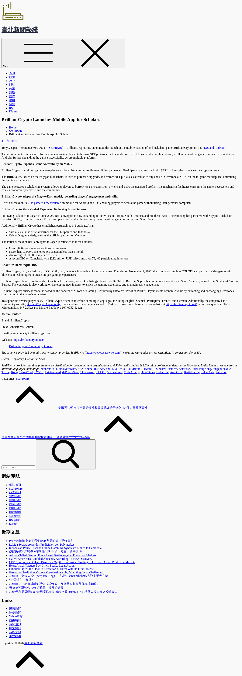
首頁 (12, 73)
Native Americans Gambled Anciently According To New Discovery (50, 558)
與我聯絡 (15, 512)
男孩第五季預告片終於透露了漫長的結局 (36, 587)
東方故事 (15, 636)
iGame (13, 111)
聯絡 (12, 100)
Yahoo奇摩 (16, 616)
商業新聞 (15, 504)
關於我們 (15, 516)
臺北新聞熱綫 (20, 29)
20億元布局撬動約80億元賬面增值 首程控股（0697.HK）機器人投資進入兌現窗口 (63, 591)
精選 (12, 77)
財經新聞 (15, 508)
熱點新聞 (15, 496)
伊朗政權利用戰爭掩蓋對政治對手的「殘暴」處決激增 (45, 551)
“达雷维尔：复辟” (21, 580)
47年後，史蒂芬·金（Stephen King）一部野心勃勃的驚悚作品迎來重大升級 (58, 576)
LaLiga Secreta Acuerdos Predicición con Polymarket (41, 544)
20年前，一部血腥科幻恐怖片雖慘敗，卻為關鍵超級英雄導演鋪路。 (54, 583)
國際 (12, 96)
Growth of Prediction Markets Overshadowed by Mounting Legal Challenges (56, 572)
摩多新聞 (15, 612)
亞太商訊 (15, 492)
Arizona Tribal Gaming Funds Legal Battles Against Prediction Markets (52, 555)
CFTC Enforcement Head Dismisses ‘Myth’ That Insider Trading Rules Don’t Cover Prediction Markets (72, 562)
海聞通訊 (15, 624)
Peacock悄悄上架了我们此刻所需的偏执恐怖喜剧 (41, 540)
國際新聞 (15, 500)
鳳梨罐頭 (15, 628)
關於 (12, 104)
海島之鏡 (15, 632)
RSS (11, 108)
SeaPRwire (22, 378)
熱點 (12, 92)
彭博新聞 (15, 608)
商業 (12, 88)
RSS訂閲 (14, 520)
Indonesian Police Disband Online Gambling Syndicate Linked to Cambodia (55, 548)
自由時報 (15, 620)
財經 (12, 84)
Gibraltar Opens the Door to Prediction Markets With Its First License (51, 569)
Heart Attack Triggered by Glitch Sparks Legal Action (41, 565)
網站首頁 (15, 484)
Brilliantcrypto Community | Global (30, 346)
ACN (12, 80)
